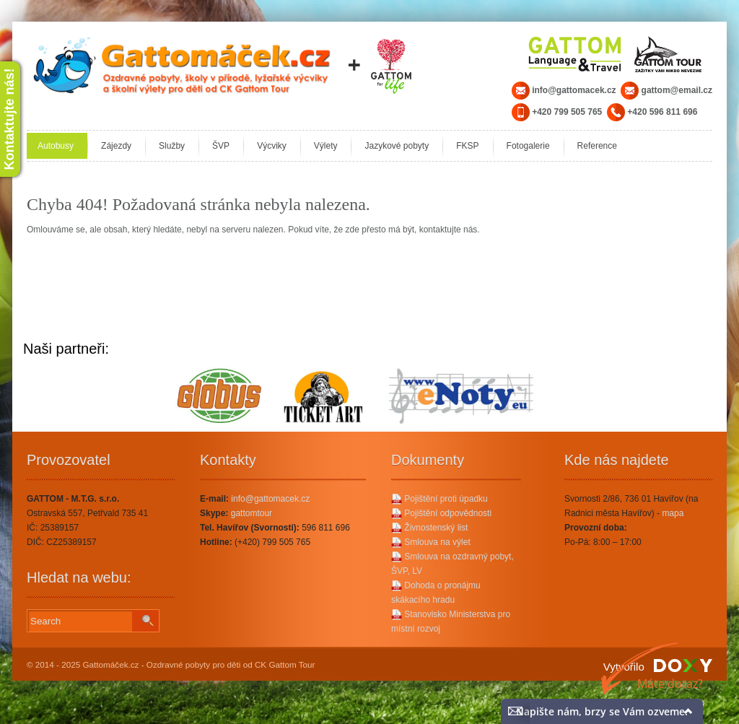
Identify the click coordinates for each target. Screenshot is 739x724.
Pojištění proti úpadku (439, 499)
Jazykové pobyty (396, 146)
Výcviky (272, 146)
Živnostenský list (429, 528)
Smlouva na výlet (431, 542)
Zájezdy (116, 146)
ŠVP (220, 146)
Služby (172, 146)
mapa (672, 513)
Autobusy (56, 146)
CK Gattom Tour (285, 664)
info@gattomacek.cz (270, 499)
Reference (597, 146)
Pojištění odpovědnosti (441, 513)
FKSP (467, 146)
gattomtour (251, 513)
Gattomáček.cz (111, 664)
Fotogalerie (528, 146)
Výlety (326, 146)
